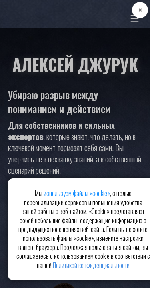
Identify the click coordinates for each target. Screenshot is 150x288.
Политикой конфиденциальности (91, 265)
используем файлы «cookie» (77, 193)
